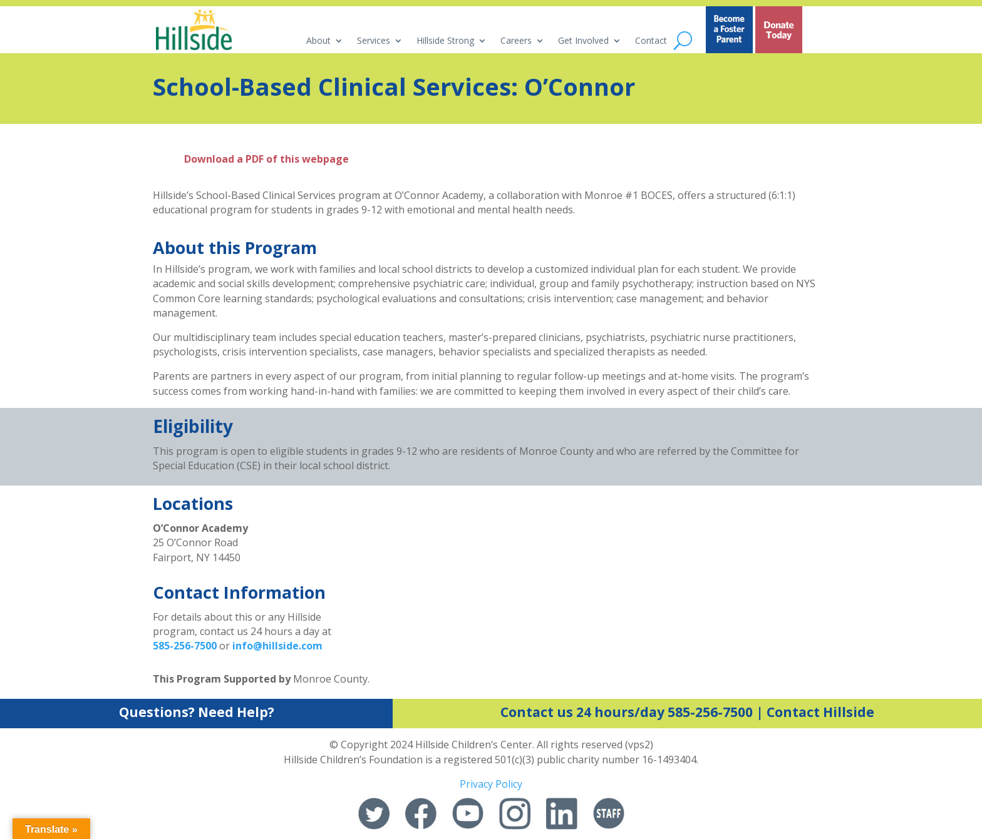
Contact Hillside (820, 712)
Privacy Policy (491, 784)
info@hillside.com (277, 646)
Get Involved (583, 41)
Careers (516, 41)
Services (373, 41)
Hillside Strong (445, 41)
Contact (651, 41)
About (318, 41)
